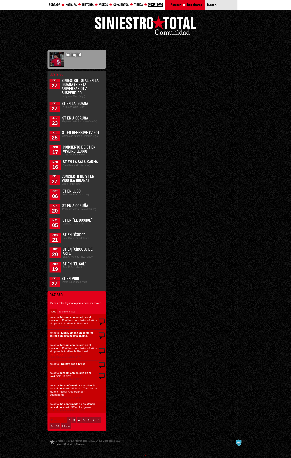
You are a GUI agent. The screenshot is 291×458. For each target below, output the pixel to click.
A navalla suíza (238, 442)
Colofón (80, 444)
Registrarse (194, 4)
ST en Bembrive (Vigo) (80, 133)
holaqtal (55, 317)
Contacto (68, 444)
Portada (54, 4)
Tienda (138, 4)
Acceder (176, 4)
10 (57, 426)
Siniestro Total (145, 26)
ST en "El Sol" (74, 264)
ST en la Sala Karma (80, 162)
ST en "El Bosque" (77, 220)
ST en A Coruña (75, 118)
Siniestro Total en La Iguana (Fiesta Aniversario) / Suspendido (73, 391)
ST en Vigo (70, 279)
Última (66, 426)
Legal (58, 444)
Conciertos (121, 4)
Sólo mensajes (66, 311)
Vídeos (103, 4)
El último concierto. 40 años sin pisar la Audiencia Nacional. (73, 322)
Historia (88, 4)
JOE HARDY (63, 376)
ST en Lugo (71, 191)
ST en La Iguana (75, 104)
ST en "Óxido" (74, 235)
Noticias (71, 4)
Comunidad (155, 4)
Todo (53, 311)
